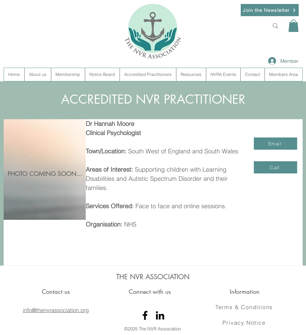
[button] (270, 10)
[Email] (275, 143)
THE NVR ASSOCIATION (152, 277)
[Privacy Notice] (244, 322)
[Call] (275, 167)
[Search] (275, 26)
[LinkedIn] (160, 315)
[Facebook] (145, 315)
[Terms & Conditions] (244, 307)
